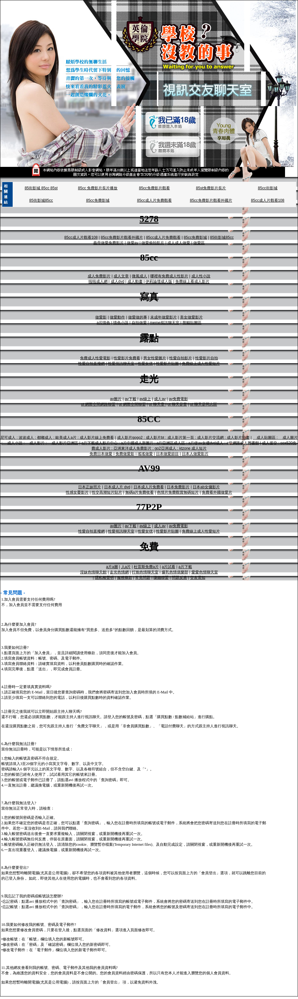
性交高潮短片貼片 (107, 492)
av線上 (145, 399)
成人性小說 (200, 276)
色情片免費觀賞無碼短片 (178, 492)
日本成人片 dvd (117, 487)
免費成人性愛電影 (95, 358)
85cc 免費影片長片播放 (98, 188)
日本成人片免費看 (148, 487)
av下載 (130, 399)
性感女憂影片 (77, 492)
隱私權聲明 (104, 577)
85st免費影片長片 (211, 188)
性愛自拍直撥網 (91, 363)
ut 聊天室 (157, 404)
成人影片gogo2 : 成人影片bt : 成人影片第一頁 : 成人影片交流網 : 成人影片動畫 (183, 437)
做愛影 (101, 317)
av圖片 (116, 399)
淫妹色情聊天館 (93, 572)
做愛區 (199, 243)
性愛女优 (145, 363)
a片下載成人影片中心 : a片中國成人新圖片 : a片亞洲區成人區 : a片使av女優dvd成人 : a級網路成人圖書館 (170, 443)
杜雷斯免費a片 (146, 567)
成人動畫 (135, 281)
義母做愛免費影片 (108, 243)
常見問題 (142, 577)
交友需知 (197, 577)
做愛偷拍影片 (152, 243)
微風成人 (139, 276)
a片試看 (168, 567)
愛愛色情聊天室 (204, 572)
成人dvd (117, 281)
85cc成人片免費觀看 (154, 200)
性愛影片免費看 (127, 358)
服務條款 (124, 577)
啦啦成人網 (98, 281)
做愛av (133, 243)
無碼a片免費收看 (139, 492)
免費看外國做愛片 (217, 492)
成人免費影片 (99, 276)
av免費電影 (178, 399)
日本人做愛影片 (195, 454)
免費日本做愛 (101, 454)
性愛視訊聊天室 (121, 363)
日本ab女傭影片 (206, 487)
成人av (160, 399)
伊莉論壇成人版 (159, 281)
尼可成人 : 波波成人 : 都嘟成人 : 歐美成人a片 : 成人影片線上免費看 (57, 437)
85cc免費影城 (97, 200)
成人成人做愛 (178, 243)
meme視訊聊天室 (164, 322)
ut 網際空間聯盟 (132, 404)
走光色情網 (119, 572)
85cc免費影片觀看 (154, 188)
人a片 (126, 567)
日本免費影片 (178, 487)
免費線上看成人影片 (192, 281)
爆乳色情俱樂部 (175, 572)
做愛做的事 (137, 317)
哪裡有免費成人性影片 (169, 276)
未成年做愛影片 (163, 317)
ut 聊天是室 (177, 404)
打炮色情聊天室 (145, 572)
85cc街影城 (267, 188)
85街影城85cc (41, 200)
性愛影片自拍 (206, 358)
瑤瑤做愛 (145, 454)
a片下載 (185, 567)
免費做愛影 (124, 454)
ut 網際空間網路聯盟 (98, 404)
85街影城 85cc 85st (41, 188)
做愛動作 (117, 317)
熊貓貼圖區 (192, 322)
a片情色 (103, 322)
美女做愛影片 (191, 317)
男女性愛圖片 (154, 358)
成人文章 (121, 276)
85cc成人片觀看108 (267, 200)
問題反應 (179, 577)
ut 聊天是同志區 (203, 404)
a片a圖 (112, 567)
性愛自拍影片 (180, 358)
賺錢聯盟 (161, 577)
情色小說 (120, 322)
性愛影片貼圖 (167, 363)
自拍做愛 (139, 322)
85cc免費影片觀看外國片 (211, 200)
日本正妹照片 (89, 487)
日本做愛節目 (167, 454)
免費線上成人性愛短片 (201, 363)
